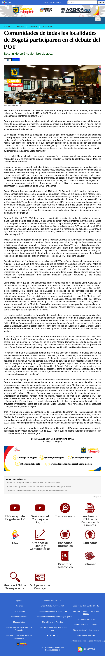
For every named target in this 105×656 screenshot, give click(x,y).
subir (94, 497)
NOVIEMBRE (47, 27)
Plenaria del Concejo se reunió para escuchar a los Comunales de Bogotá (33, 482)
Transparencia (19, 611)
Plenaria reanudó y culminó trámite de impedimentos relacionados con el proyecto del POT (39, 487)
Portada (8, 27)
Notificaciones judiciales (86, 635)
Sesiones (19, 606)
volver (99, 497)
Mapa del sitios (19, 622)
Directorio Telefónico (52, 2)
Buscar (101, 2)
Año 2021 (33, 27)
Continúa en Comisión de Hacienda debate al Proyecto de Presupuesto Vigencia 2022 (37, 491)
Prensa (20, 27)
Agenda (19, 600)
